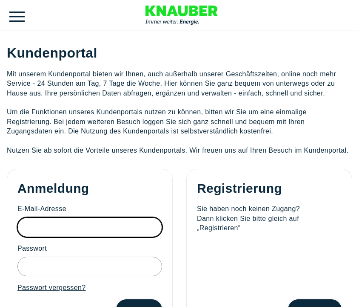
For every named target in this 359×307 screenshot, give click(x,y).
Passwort (32, 248)
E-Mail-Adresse (41, 208)
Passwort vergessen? (51, 287)
